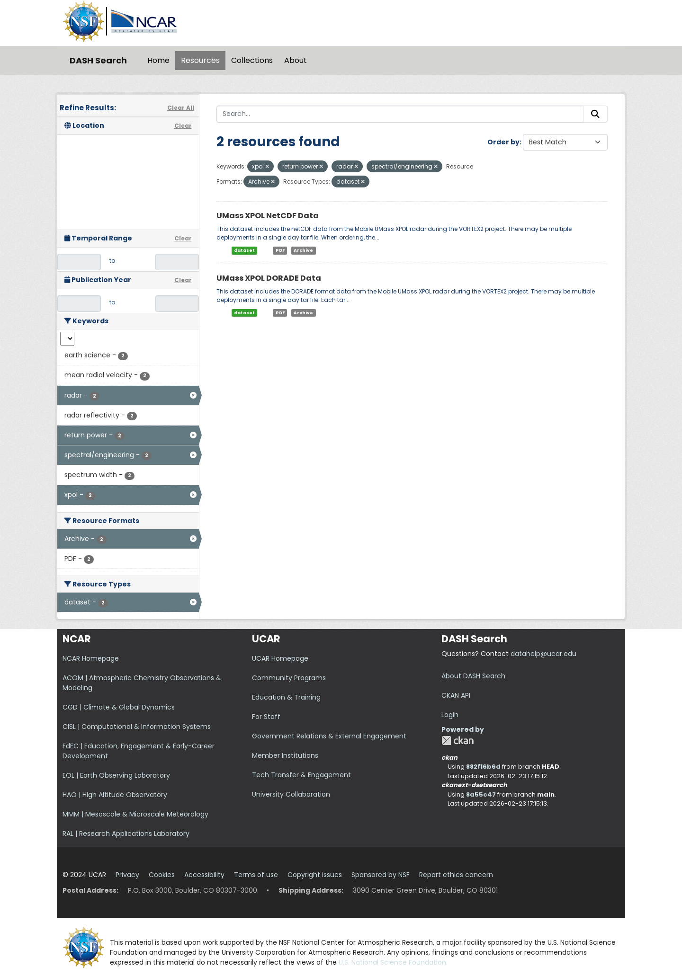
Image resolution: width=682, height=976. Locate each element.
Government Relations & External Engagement (329, 736)
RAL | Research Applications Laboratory (126, 833)
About (295, 60)
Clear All (180, 108)
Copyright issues (314, 874)
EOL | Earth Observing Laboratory (116, 775)
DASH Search (98, 60)
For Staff (266, 716)
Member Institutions (285, 755)
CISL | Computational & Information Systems (137, 726)
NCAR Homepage (91, 658)
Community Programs (289, 678)
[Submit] (595, 114)
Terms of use (256, 874)
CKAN (457, 740)
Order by (503, 142)
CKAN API (455, 695)
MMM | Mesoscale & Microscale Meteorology (135, 814)
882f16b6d (483, 766)
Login (449, 714)
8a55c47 (481, 794)
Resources (200, 60)
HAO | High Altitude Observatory (115, 794)
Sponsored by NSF (380, 874)
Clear (183, 126)
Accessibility (204, 874)
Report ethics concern (456, 874)
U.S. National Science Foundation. (393, 962)
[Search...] (400, 114)
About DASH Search (473, 676)
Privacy (127, 874)
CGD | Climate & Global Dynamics (119, 707)
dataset (244, 250)
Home (158, 60)
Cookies (162, 874)
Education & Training (286, 697)
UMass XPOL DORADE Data (268, 278)
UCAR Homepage (280, 658)
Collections (252, 60)
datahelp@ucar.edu (543, 653)
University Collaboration (291, 794)
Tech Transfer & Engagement (301, 775)
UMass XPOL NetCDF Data (267, 215)
